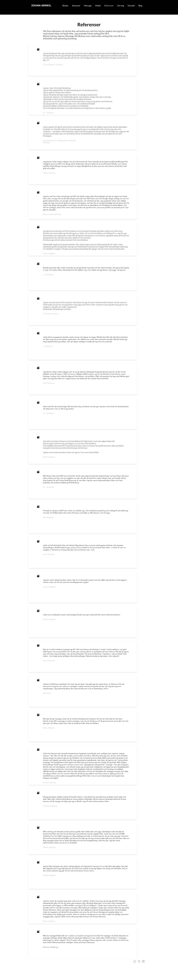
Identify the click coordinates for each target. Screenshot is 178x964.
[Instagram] (143, 961)
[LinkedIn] (139, 961)
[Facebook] (134, 961)
